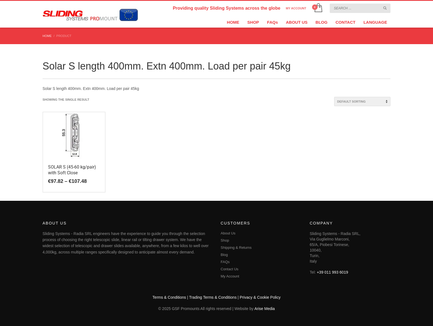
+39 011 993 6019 (332, 272)
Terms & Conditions (169, 297)
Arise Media (264, 308)
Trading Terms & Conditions (213, 297)
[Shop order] (362, 101)
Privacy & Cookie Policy (260, 297)
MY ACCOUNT (296, 8)
